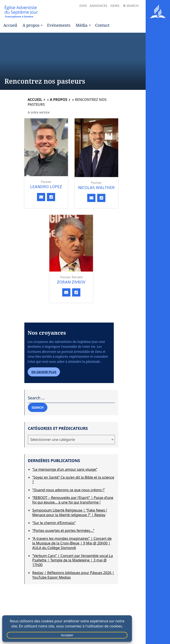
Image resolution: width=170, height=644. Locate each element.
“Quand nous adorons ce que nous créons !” (68, 489)
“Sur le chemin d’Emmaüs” (54, 522)
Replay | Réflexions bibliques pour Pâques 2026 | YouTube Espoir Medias (73, 575)
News (115, 6)
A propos (31, 25)
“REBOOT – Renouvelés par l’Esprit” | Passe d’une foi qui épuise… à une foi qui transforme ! (72, 500)
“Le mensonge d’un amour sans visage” (64, 469)
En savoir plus (43, 372)
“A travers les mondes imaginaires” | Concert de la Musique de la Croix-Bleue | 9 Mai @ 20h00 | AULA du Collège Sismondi (72, 543)
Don (83, 6)
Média (81, 25)
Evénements (58, 25)
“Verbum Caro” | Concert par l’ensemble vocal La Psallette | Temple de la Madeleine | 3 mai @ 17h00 (72, 560)
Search (131, 6)
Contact (102, 25)
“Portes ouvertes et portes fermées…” (63, 530)
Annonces (98, 6)
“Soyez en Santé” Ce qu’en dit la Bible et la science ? (73, 479)
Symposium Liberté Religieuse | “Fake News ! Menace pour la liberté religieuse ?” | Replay (69, 512)
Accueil (10, 25)
